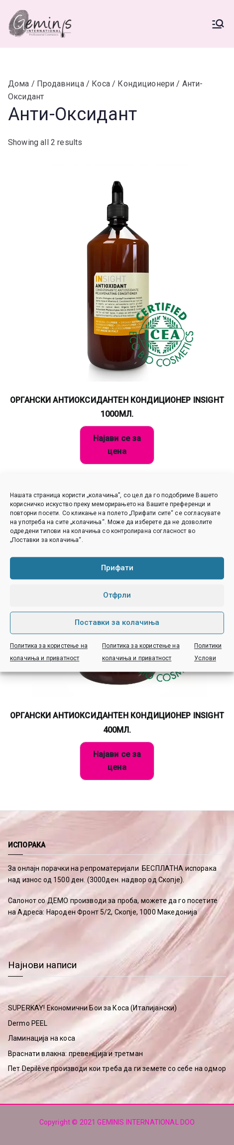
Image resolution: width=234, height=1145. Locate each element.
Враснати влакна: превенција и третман (75, 1054)
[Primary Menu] (218, 24)
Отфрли (117, 595)
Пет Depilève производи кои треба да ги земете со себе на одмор (117, 1068)
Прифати (117, 567)
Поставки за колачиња (117, 622)
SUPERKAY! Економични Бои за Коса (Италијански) (92, 1008)
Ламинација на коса (41, 1038)
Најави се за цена (117, 445)
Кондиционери (145, 83)
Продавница (60, 83)
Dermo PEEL (28, 1023)
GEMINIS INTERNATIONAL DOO (146, 1122)
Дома (18, 83)
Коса (101, 83)
